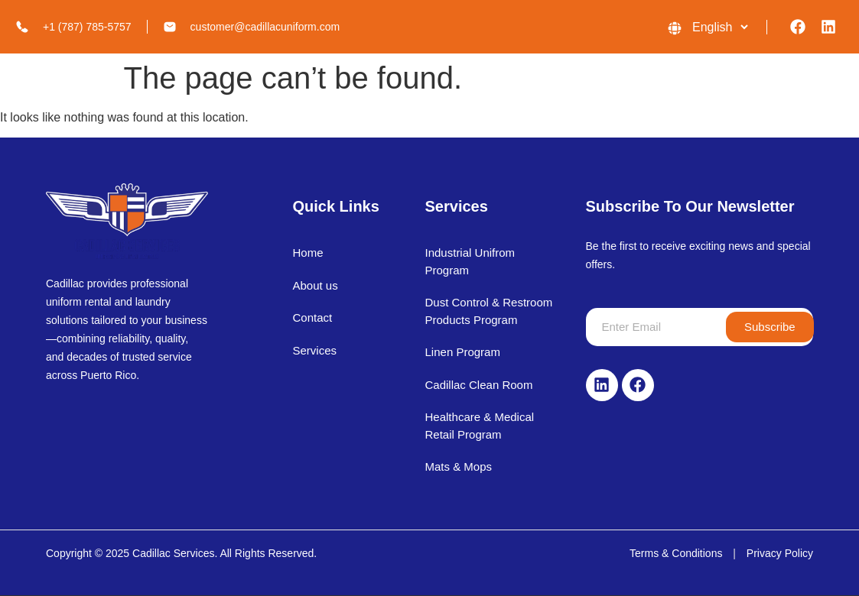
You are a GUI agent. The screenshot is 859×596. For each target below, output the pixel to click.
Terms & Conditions (676, 553)
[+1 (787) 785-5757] (22, 27)
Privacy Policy (780, 553)
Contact (312, 317)
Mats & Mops (459, 466)
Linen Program (462, 351)
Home (307, 252)
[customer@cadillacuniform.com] (170, 27)
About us (314, 285)
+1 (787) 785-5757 (87, 27)
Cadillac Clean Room (479, 384)
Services (314, 350)
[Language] (719, 27)
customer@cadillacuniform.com (265, 27)
